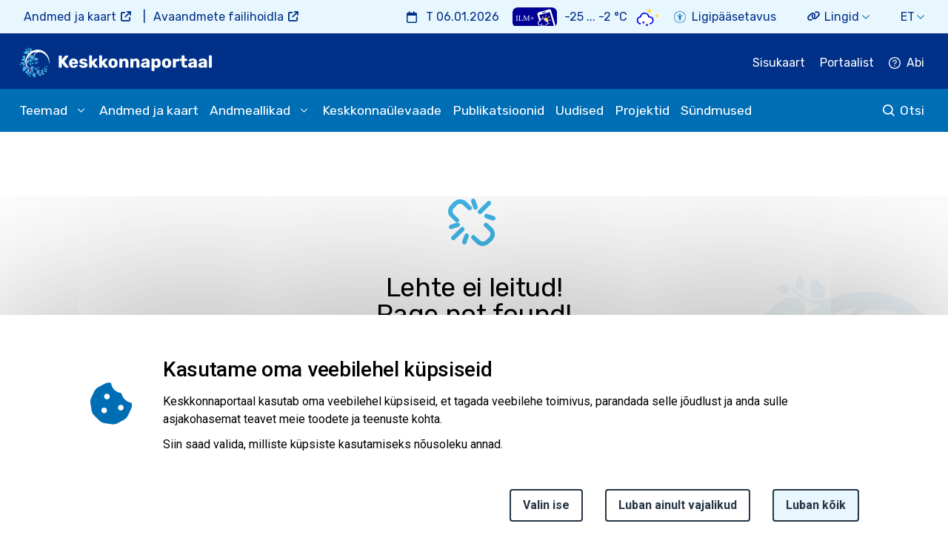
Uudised (579, 110)
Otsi (912, 110)
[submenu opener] (80, 110)
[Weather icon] (648, 17)
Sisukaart (778, 63)
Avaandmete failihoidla (218, 17)
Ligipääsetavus (734, 17)
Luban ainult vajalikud (677, 512)
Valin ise (546, 512)
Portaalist (847, 63)
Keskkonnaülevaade (381, 110)
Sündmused (716, 110)
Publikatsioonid (498, 110)
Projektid (642, 110)
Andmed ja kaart (70, 17)
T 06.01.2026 (462, 17)
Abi (915, 63)
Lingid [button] (841, 17)
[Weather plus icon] (535, 16)
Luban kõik (816, 512)
